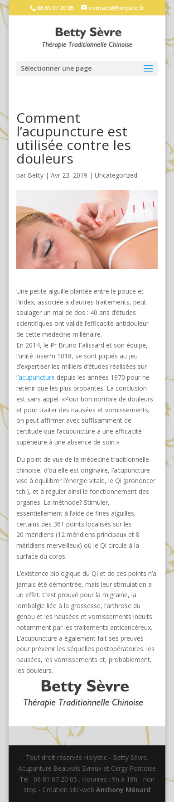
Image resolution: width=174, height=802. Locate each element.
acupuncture (37, 377)
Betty (36, 175)
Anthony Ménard (123, 789)
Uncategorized (116, 175)
